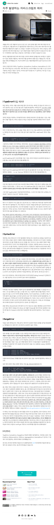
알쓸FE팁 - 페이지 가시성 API (12, 491)
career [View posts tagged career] (8, 485)
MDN (33, 443)
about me (37, 3)
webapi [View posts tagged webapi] (8, 489)
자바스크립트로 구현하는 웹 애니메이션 (14, 487)
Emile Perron (48, 41)
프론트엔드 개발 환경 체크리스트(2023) (14, 498)
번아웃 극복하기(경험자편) (12, 484)
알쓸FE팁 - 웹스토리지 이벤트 (12, 494)
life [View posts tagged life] (10, 485)
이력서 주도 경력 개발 (33, 484)
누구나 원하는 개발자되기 (33, 491)
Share (48, 11)
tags (42, 3)
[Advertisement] (27, 85)
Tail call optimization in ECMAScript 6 (37, 408)
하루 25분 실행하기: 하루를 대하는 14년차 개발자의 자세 (39, 498)
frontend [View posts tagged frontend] (12, 489)
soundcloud (48, 3)
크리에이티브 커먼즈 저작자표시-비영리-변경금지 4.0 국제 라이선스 (30, 505)
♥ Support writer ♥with (27, 474)
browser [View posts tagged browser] (16, 492)
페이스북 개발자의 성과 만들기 (34, 487)
